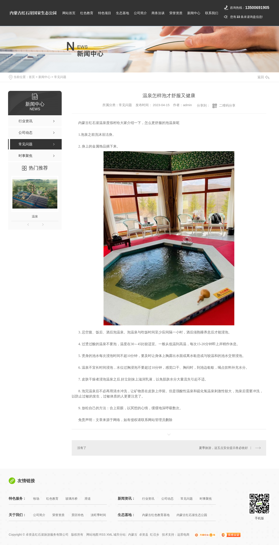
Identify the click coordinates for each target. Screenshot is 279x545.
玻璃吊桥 (71, 498)
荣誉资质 (175, 13)
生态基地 (122, 13)
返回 (263, 77)
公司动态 (167, 498)
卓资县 (143, 534)
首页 (32, 77)
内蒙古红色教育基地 (156, 515)
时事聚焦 (206, 498)
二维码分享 (227, 105)
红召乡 (154, 534)
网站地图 (92, 534)
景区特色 (77, 515)
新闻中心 (193, 13)
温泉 (35, 216)
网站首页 (68, 13)
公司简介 (140, 13)
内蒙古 (132, 534)
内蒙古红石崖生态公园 (192, 515)
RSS (102, 534)
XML (109, 534)
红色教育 (86, 13)
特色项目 (104, 13)
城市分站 (119, 534)
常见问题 (60, 77)
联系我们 (211, 13)
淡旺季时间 (98, 515)
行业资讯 (148, 498)
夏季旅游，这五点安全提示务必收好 (223, 448)
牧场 (36, 498)
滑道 (88, 498)
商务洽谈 (158, 13)
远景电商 (183, 534)
